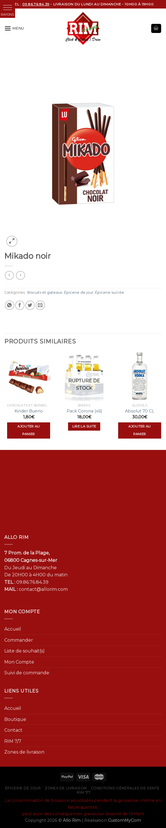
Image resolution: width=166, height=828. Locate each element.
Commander (18, 640)
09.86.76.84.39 (32, 582)
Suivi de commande (26, 672)
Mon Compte (19, 662)
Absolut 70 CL (139, 411)
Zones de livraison (24, 752)
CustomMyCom (124, 820)
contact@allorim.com (43, 589)
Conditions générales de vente (125, 788)
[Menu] (14, 28)
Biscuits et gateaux (44, 292)
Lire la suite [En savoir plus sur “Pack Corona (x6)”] (84, 426)
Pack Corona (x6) (84, 411)
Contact (13, 730)
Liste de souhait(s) (24, 651)
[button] (7, 7)
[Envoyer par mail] (40, 305)
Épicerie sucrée (109, 292)
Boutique (15, 719)
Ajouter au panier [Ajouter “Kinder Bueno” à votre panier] (28, 430)
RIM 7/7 (12, 741)
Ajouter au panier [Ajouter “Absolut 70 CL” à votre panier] (139, 430)
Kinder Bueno (29, 411)
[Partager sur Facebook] (19, 305)
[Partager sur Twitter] (30, 305)
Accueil (12, 629)
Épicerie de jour (78, 292)
